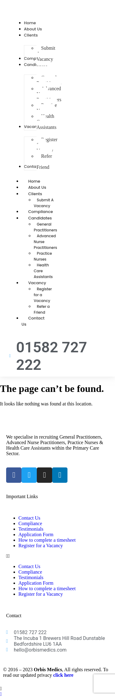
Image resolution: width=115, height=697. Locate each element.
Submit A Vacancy (44, 202)
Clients (42, 194)
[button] (57, 556)
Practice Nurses (43, 256)
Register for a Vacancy (40, 545)
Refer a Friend (42, 309)
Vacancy (43, 283)
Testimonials (31, 529)
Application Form (35, 534)
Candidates (46, 218)
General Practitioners (45, 227)
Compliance (30, 523)
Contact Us (32, 321)
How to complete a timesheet (47, 540)
